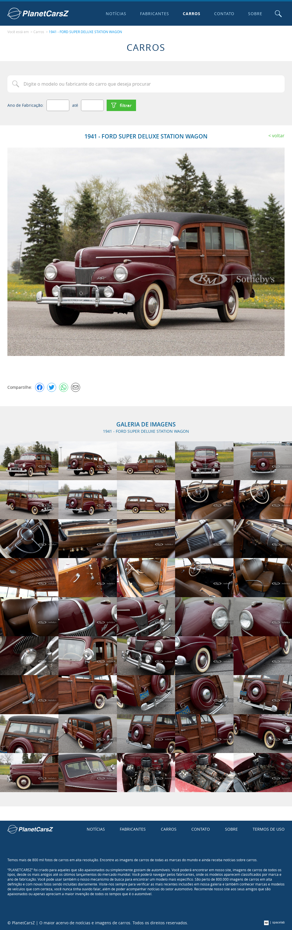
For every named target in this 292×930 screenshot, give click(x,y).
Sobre (255, 13)
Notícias (116, 13)
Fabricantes (154, 13)
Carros (191, 13)
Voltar (278, 135)
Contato (224, 13)
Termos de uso (269, 829)
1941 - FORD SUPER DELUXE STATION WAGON (85, 31)
